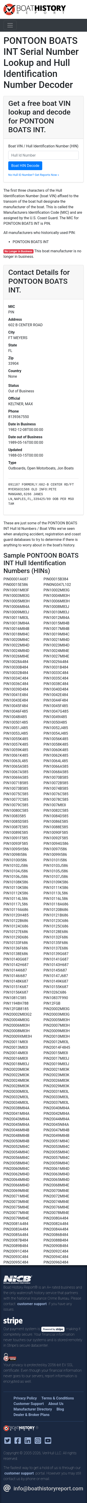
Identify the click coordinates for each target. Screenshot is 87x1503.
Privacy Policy (25, 1398)
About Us (56, 1404)
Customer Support (29, 1404)
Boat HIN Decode (25, 165)
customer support (32, 1304)
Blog (60, 1409)
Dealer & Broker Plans (32, 1415)
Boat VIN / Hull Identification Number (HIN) (43, 146)
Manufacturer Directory (33, 1409)
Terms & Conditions (57, 1398)
